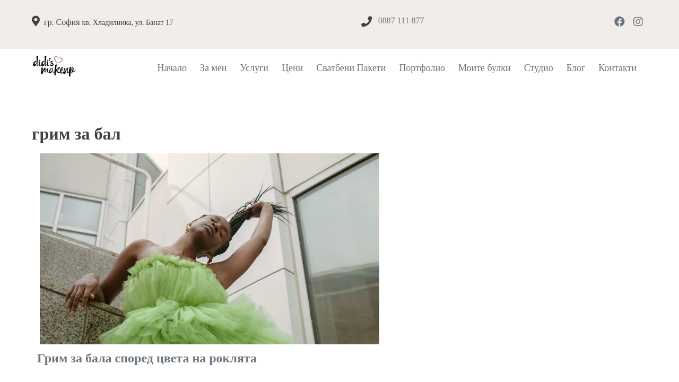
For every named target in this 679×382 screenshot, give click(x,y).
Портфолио (422, 68)
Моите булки (484, 68)
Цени (292, 68)
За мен (213, 68)
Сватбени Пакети (351, 68)
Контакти (617, 68)
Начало (171, 68)
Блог (576, 68)
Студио (538, 68)
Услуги (254, 68)
